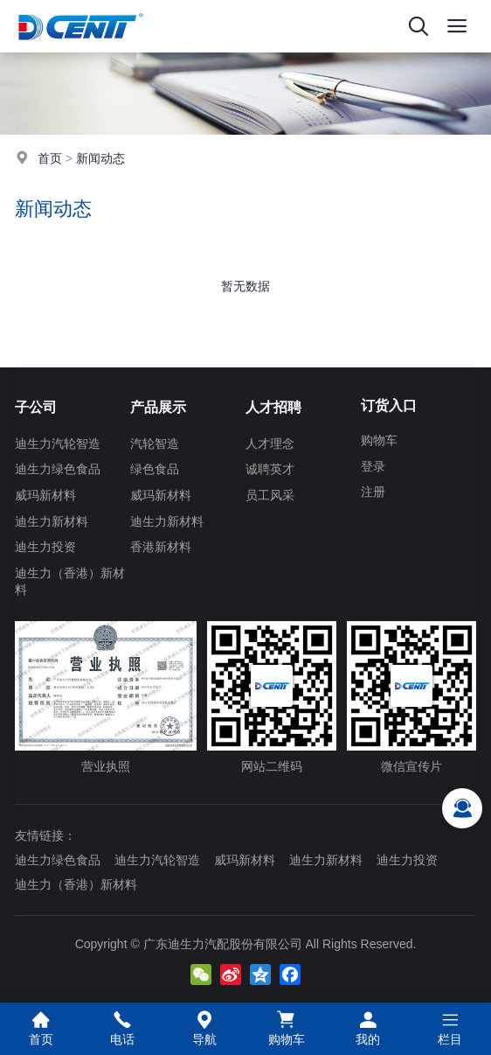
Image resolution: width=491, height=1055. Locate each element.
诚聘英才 (270, 469)
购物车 (379, 440)
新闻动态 (100, 158)
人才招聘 (273, 407)
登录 (373, 466)
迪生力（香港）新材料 (70, 581)
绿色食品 (154, 469)
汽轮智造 (154, 444)
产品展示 (158, 407)
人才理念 (270, 444)
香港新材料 (160, 547)
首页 (50, 158)
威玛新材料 (45, 495)
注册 (373, 492)
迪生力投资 (45, 547)
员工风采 (270, 495)
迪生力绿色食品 (57, 469)
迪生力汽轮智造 (57, 444)
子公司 (36, 407)
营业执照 (106, 697)
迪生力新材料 (51, 521)
